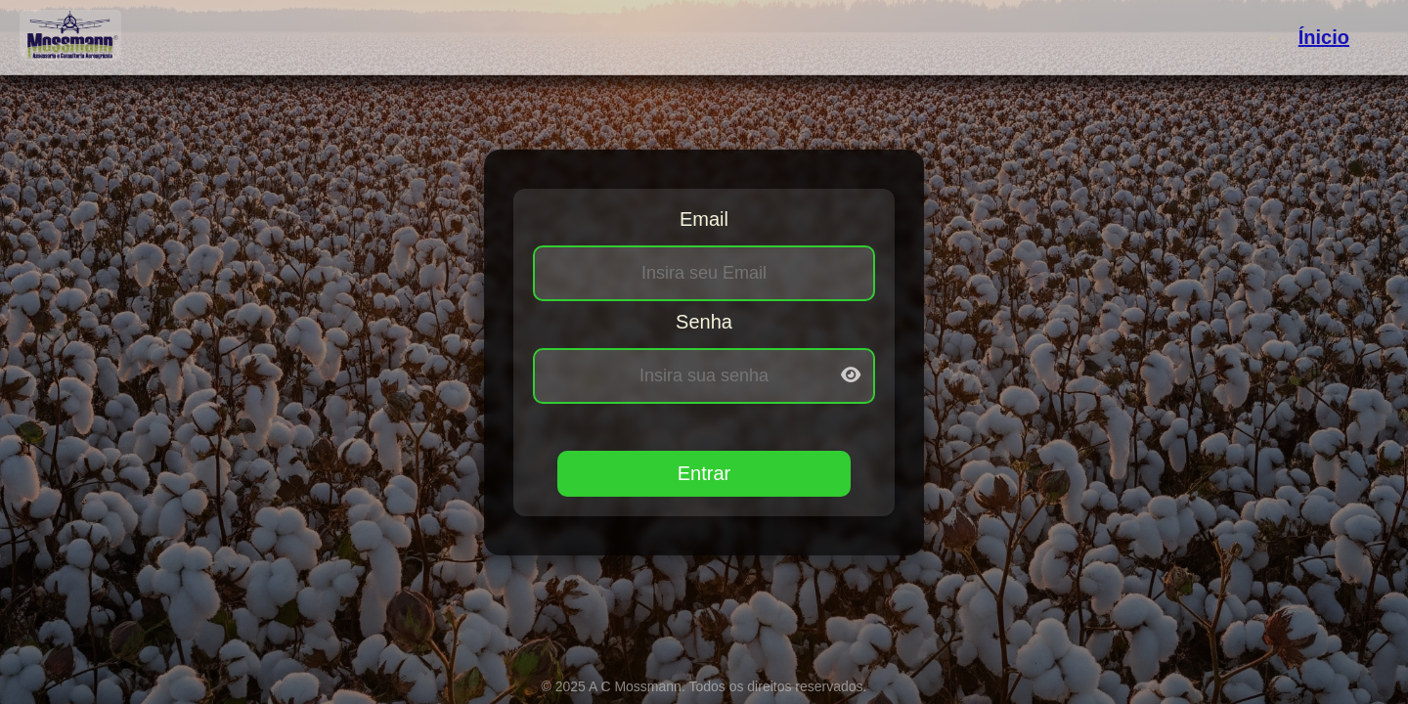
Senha (704, 321)
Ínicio (1323, 37)
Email (704, 219)
